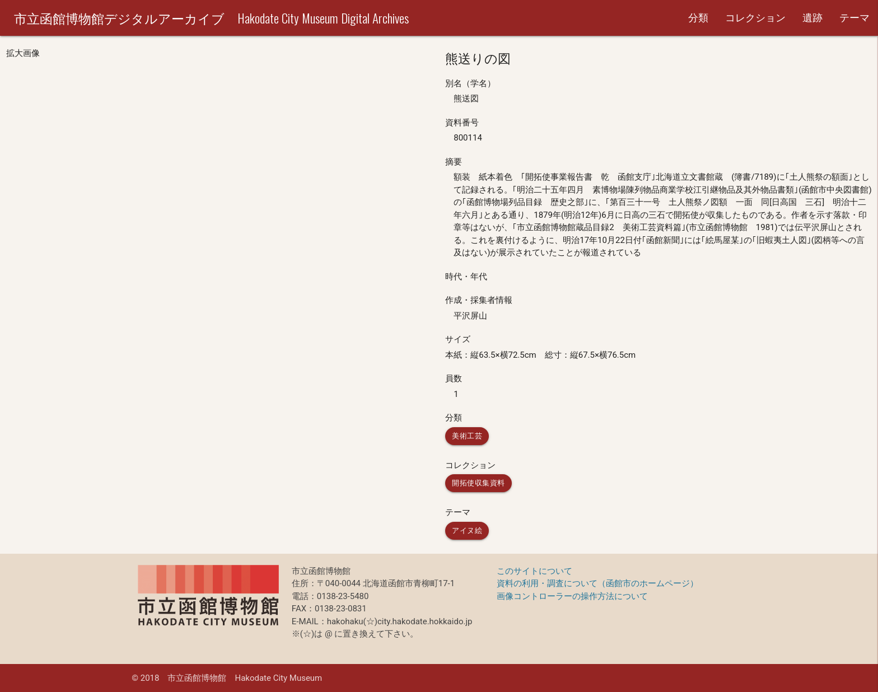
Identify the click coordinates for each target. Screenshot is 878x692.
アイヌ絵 (467, 530)
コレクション (755, 18)
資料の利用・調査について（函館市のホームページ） (597, 583)
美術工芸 (467, 436)
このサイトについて (534, 571)
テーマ (854, 18)
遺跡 (812, 18)
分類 (698, 18)
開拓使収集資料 (478, 483)
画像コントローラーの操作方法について (572, 596)
